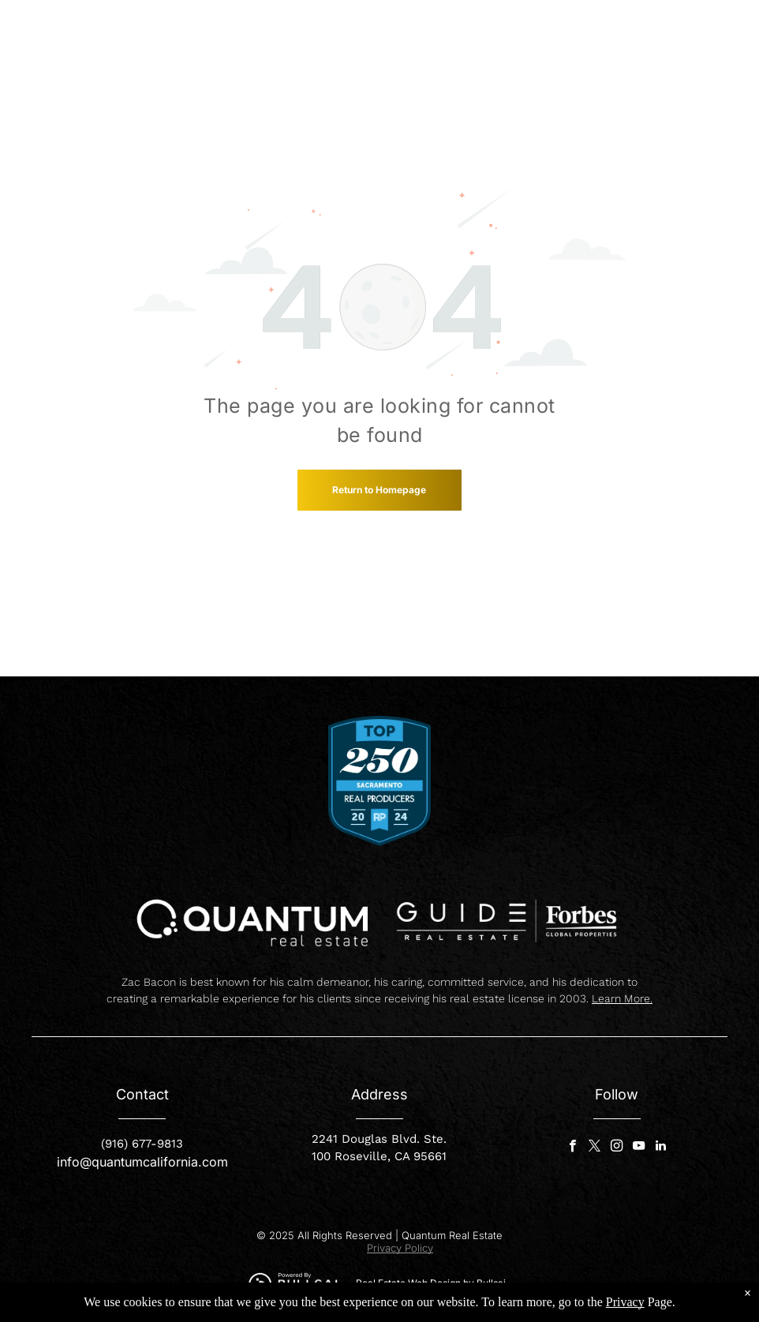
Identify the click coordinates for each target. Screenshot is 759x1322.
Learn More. (622, 998)
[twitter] (594, 1148)
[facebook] (572, 1148)
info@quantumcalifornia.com (142, 1162)
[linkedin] (661, 1148)
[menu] (724, 37)
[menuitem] (362, 30)
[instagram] (617, 1148)
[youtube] (639, 1148)
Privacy (625, 1302)
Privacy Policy (400, 1247)
